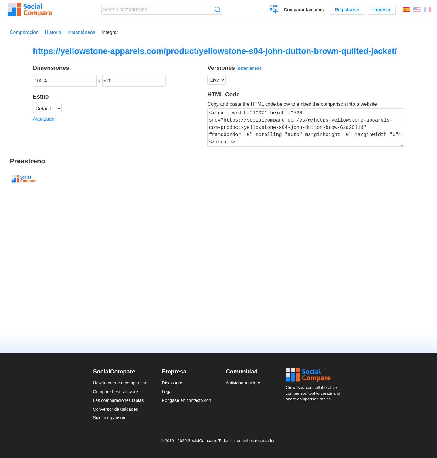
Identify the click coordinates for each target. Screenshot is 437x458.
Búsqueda (218, 9)
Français (427, 9)
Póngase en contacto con (186, 400)
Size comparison (109, 417)
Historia (53, 32)
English (417, 9)
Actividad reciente (243, 382)
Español (406, 9)
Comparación (24, 32)
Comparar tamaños (304, 9)
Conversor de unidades (115, 409)
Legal (167, 391)
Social (315, 375)
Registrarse (347, 9)
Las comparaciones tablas (118, 400)
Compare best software (115, 391)
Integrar (109, 32)
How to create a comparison (120, 382)
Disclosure (172, 382)
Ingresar (382, 9)
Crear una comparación (274, 10)
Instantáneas (81, 32)
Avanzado (43, 119)
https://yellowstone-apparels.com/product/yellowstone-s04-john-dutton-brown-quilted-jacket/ (215, 51)
